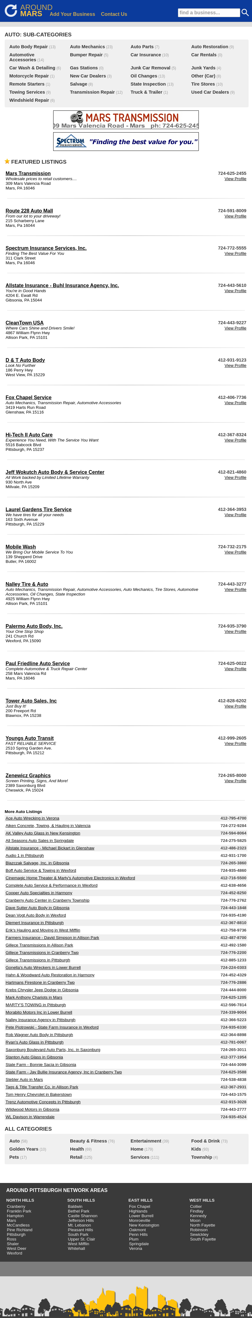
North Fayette (202, 1225)
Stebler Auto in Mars (24, 1079)
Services (140, 1157)
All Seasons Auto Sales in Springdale (40, 840)
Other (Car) (203, 75)
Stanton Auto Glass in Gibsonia (34, 1057)
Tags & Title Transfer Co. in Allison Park (42, 1087)
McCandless (18, 1225)
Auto (14, 1140)
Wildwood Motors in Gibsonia (32, 1109)
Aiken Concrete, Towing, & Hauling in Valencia (48, 825)
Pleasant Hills (80, 1229)
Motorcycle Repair (29, 75)
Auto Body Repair (28, 46)
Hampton (15, 1215)
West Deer (16, 1248)
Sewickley (199, 1234)
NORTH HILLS (20, 1200)
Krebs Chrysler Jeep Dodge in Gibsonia (42, 990)
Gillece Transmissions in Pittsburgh (38, 960)
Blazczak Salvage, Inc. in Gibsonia (37, 863)
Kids (196, 1149)
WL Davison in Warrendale (30, 1117)
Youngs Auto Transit (30, 738)
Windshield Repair (29, 100)
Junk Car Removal (150, 67)
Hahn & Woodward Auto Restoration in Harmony (50, 975)
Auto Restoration (209, 46)
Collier (196, 1206)
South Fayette (203, 1239)
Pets (14, 1157)
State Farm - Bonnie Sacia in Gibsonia (41, 1064)
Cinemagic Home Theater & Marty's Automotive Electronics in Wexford (70, 878)
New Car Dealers (88, 75)
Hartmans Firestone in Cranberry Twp (40, 982)
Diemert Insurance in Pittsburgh (35, 922)
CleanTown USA (25, 322)
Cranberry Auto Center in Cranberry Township (47, 900)
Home (137, 1149)
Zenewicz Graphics (28, 775)
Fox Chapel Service (29, 397)
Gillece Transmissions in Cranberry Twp (42, 952)
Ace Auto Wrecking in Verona (32, 818)
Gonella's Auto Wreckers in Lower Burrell (43, 967)
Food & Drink (205, 1140)
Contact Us (114, 14)
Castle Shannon (82, 1215)
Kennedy (198, 1215)
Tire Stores (203, 84)
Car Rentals (204, 54)
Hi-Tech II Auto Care (29, 434)
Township (201, 1157)
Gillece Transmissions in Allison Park (39, 945)
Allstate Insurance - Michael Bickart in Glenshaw (50, 848)
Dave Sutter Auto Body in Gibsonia (37, 907)
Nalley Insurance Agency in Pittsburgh (40, 1019)
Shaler (13, 1243)
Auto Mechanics (87, 46)
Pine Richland (19, 1229)
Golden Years (23, 1149)
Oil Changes (144, 75)
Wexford (14, 1253)
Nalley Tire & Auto (27, 584)
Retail (76, 1157)
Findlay (196, 1211)
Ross (11, 1239)
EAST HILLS (140, 1200)
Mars (11, 1220)
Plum (133, 1239)
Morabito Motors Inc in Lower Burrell (39, 1012)
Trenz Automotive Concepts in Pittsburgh (43, 1102)
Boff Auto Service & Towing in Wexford (41, 870)
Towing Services (27, 92)
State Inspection (148, 84)
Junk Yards (203, 67)
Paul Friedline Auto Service (38, 663)
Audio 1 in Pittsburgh (25, 855)
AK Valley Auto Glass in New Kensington (43, 833)
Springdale (139, 1243)
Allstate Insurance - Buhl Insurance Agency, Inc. (62, 285)
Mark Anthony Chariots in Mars (34, 997)
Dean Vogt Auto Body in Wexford (36, 915)
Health (77, 1149)
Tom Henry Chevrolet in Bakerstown (39, 1094)
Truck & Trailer (146, 92)
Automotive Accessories (22, 57)
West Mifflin (78, 1243)
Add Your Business (72, 14)
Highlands (138, 1211)
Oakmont (137, 1229)
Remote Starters (26, 84)
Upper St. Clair (81, 1239)
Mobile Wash (21, 546)
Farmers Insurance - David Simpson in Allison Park (52, 937)
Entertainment (146, 1140)
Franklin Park (19, 1211)
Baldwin (75, 1206)
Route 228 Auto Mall (29, 210)
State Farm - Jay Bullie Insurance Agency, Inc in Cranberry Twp (64, 1072)
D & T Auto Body (25, 360)
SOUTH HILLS (81, 1200)
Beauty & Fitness (88, 1140)
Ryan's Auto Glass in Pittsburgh (34, 1042)
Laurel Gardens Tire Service (39, 509)
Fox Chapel (139, 1206)
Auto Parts (142, 46)
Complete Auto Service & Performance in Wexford (51, 885)
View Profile (235, 178)
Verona (135, 1248)
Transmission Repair (92, 92)
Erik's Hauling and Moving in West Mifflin (43, 930)
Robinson (199, 1229)
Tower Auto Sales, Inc (31, 700)
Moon (195, 1220)
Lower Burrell (141, 1215)
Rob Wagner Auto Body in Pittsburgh (39, 1034)
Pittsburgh (16, 1234)
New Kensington (144, 1225)
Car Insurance (146, 54)
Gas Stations (84, 67)
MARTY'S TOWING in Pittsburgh (36, 1005)
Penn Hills (138, 1234)
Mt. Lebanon (79, 1225)
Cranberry (16, 1206)
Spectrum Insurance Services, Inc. (46, 248)
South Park (78, 1234)
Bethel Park (78, 1211)
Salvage (78, 84)
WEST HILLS (202, 1200)
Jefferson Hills (81, 1220)
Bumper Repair (86, 54)
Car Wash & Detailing (32, 67)
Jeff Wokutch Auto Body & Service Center (55, 472)
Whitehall (76, 1248)
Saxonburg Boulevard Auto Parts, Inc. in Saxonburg (53, 1049)
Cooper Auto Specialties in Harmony (39, 892)
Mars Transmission (28, 173)
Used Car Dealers (210, 92)
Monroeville (139, 1220)
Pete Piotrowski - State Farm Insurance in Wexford (52, 1027)
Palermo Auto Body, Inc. (34, 626)
